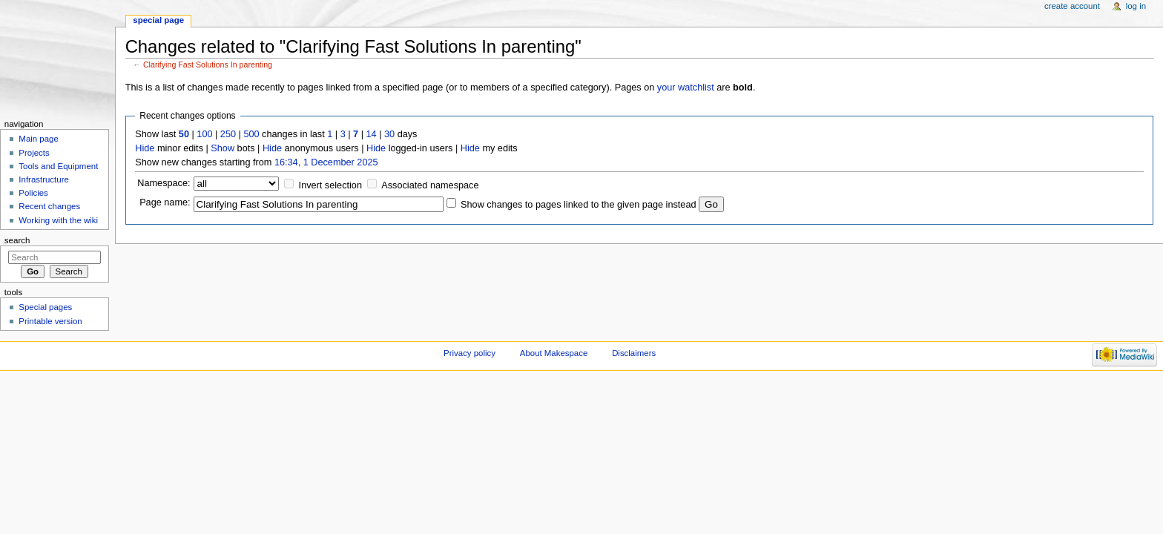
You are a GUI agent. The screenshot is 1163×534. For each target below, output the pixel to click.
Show (222, 148)
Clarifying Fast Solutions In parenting (207, 64)
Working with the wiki (58, 220)
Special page (158, 20)
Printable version (50, 321)
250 (228, 134)
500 (251, 134)
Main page (39, 138)
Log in (1136, 5)
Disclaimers (634, 353)
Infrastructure (43, 179)
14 (371, 134)
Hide (144, 148)
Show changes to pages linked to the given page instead (578, 205)
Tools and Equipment (58, 166)
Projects (34, 152)
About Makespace (553, 353)
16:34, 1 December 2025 (326, 162)
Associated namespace (429, 185)
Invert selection (330, 185)
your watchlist (685, 87)
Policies (33, 192)
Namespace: (163, 183)
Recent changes (49, 206)
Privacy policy (469, 353)
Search (17, 240)
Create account (1072, 5)
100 (204, 134)
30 (389, 134)
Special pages (45, 307)
